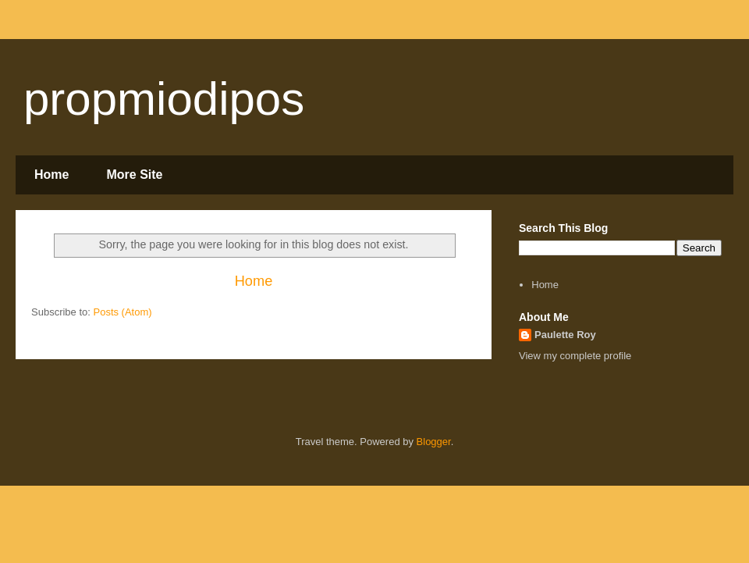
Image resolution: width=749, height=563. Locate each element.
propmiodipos (163, 99)
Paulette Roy (565, 334)
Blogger (434, 441)
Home (51, 174)
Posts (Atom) (123, 312)
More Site (134, 174)
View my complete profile (575, 356)
